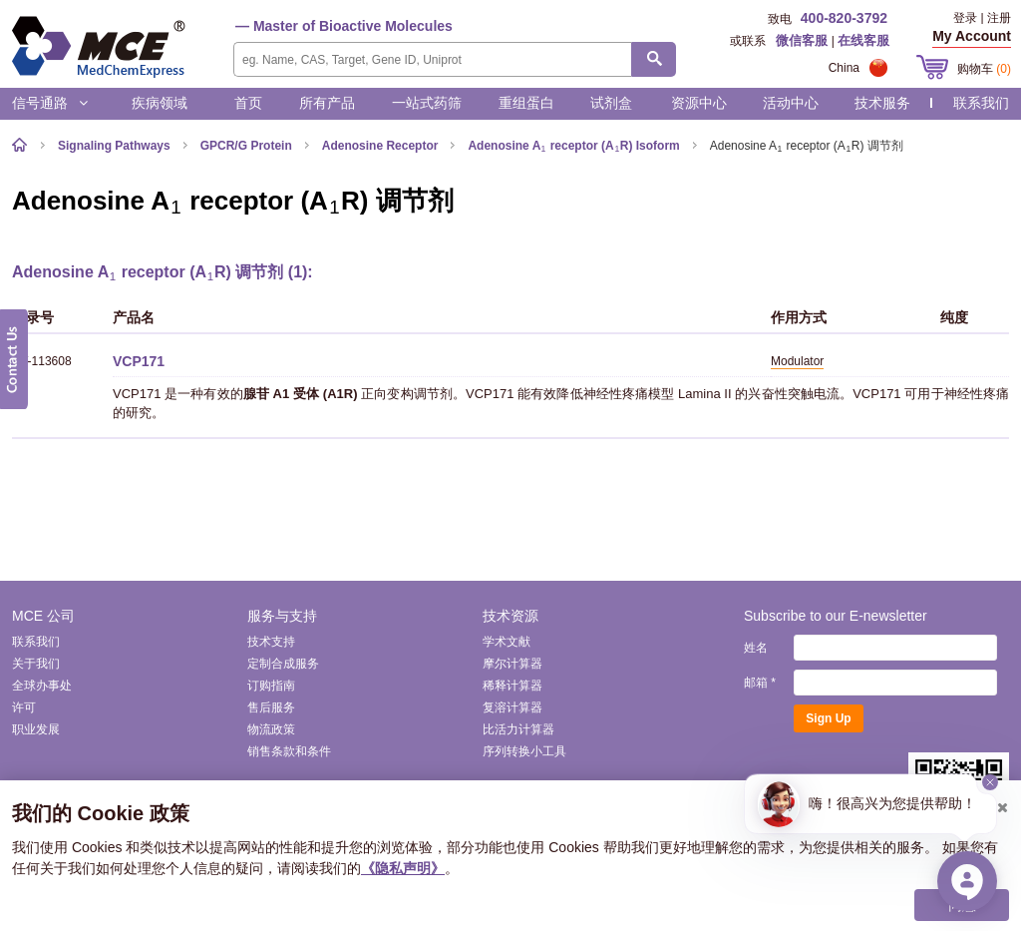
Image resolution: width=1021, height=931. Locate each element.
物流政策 (271, 729)
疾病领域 (159, 103)
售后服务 (271, 707)
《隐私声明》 (403, 868)
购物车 (984, 69)
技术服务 (882, 103)
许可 (24, 707)
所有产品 (327, 103)
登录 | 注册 (982, 18)
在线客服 (863, 40)
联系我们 (981, 103)
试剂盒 (611, 103)
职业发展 (36, 729)
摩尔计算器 (512, 664)
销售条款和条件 (289, 751)
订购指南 (271, 686)
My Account (971, 36)
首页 (248, 103)
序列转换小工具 (524, 751)
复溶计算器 (512, 707)
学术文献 (506, 642)
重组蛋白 (526, 103)
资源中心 (699, 103)
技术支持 (271, 642)
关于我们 (36, 664)
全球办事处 (42, 686)
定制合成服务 (283, 664)
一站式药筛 (427, 103)
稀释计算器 (512, 686)
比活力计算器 (518, 729)
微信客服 (802, 40)
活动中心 (791, 103)
